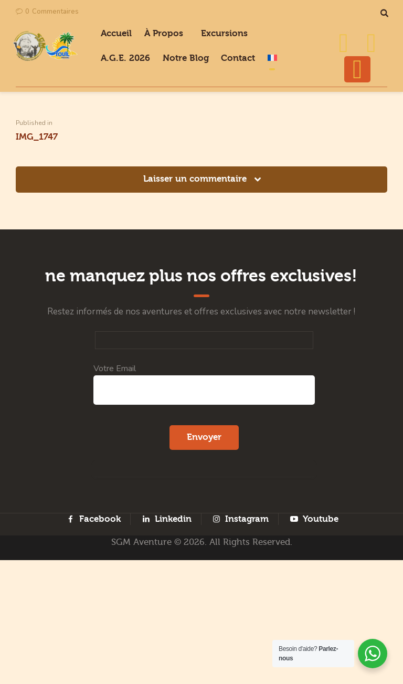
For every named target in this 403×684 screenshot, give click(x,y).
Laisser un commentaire (196, 274)
